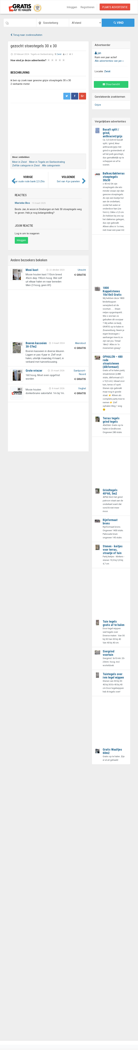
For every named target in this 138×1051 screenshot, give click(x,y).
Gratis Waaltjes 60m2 (112, 751)
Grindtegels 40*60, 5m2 (110, 491)
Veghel (82, 388)
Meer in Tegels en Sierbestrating (47, 161)
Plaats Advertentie (114, 7)
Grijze (98, 104)
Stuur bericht (111, 84)
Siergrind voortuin (108, 653)
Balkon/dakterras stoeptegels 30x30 (114, 177)
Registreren (87, 7)
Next (61, 65)
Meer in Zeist (19, 161)
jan (98, 53)
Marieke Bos (22, 202)
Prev (15, 65)
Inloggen (72, 7)
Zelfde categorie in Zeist (26, 165)
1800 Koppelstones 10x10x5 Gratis (112, 291)
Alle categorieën (51, 165)
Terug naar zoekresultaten (26, 34)
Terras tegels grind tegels (111, 419)
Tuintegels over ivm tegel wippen (113, 675)
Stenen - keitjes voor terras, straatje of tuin (113, 549)
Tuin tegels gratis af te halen (113, 623)
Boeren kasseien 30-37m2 (36, 344)
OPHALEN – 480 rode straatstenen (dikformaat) (113, 362)
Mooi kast (32, 270)
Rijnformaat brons (110, 521)
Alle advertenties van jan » (109, 60)
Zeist (59, 54)
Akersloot (80, 343)
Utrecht (82, 269)
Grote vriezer (34, 370)
